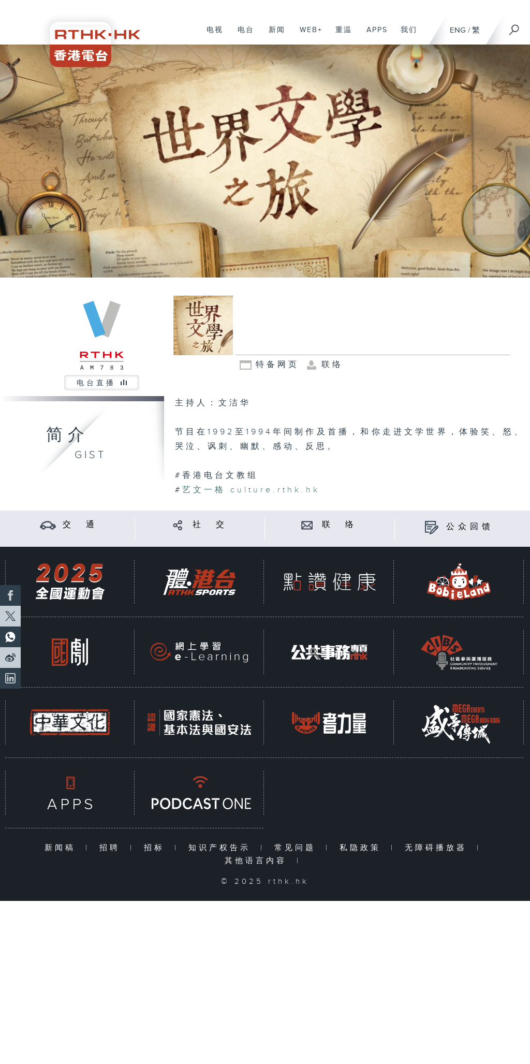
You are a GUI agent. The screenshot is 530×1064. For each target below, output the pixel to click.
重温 (340, 35)
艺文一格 (204, 490)
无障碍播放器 (438, 847)
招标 (156, 847)
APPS (373, 35)
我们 (405, 35)
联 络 (339, 525)
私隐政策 (363, 847)
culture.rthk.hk (275, 490)
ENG (458, 30)
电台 (242, 35)
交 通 (80, 525)
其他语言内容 (258, 860)
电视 (211, 35)
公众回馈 (470, 527)
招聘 (112, 847)
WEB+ (307, 35)
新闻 (273, 35)
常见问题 (297, 847)
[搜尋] (514, 26)
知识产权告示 (221, 847)
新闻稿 (62, 847)
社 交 (210, 525)
